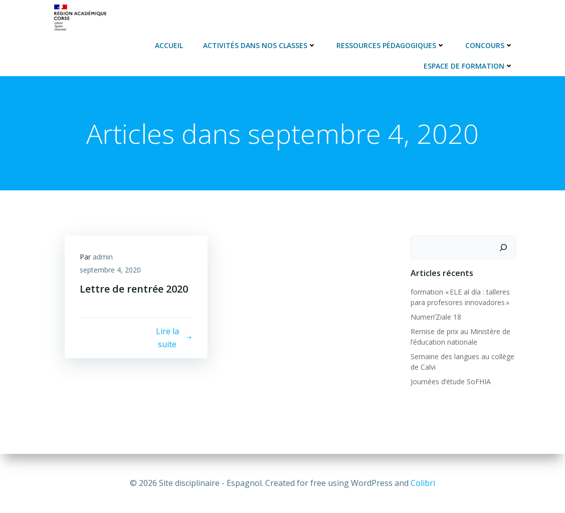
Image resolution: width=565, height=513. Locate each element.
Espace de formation (468, 66)
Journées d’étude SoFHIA (451, 381)
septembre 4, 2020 (110, 270)
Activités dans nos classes (259, 45)
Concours (489, 45)
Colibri (423, 482)
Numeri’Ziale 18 (436, 317)
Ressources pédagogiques (390, 45)
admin (103, 257)
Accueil (169, 45)
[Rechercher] (503, 247)
